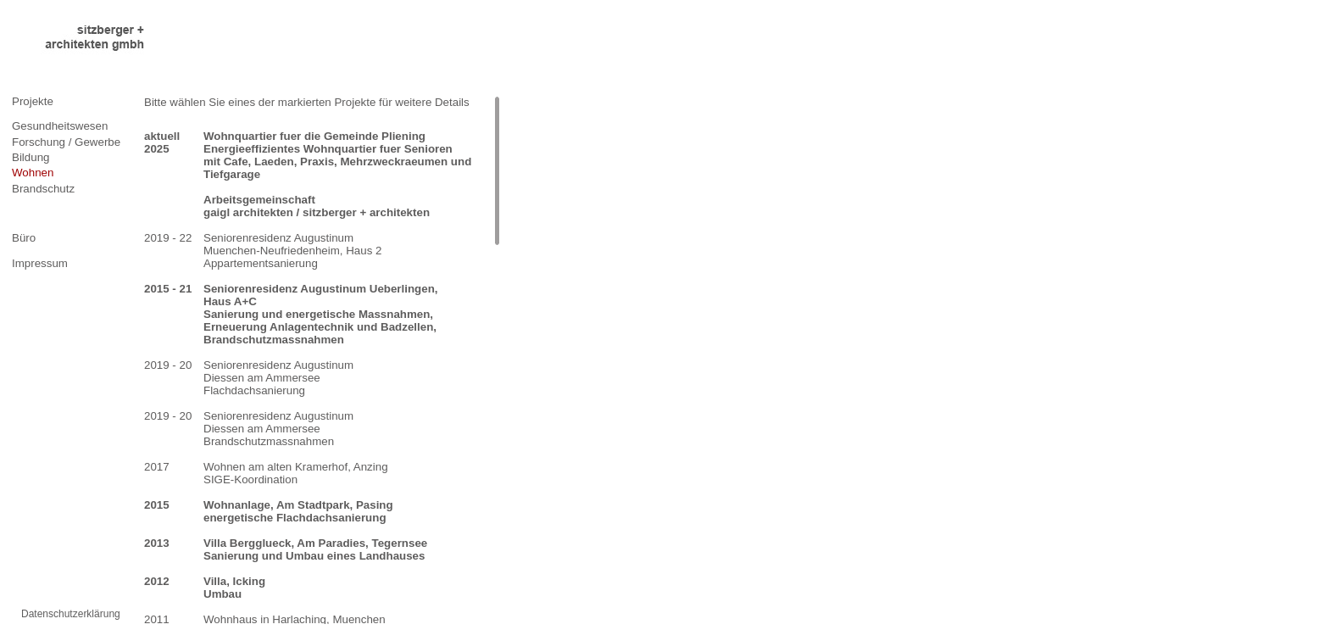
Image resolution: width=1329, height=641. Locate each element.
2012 (157, 581)
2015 (157, 505)
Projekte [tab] (32, 101)
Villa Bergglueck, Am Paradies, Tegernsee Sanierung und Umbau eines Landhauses (315, 549)
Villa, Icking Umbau (234, 587)
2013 (157, 543)
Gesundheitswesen (60, 126)
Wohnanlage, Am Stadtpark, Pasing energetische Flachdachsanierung (298, 511)
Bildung (30, 157)
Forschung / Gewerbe (66, 142)
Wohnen (32, 172)
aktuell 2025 (162, 142)
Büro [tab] (24, 237)
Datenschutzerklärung (70, 614)
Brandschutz (43, 188)
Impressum (40, 263)
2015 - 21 (168, 288)
